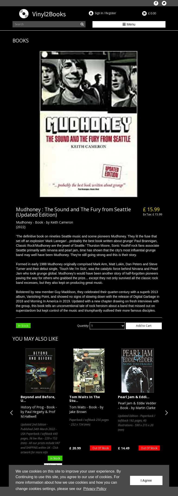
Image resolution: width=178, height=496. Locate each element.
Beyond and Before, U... (38, 398)
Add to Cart (143, 326)
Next (165, 412)
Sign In (99, 13)
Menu (129, 24)
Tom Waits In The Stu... (84, 398)
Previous (12, 412)
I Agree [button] (146, 480)
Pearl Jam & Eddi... (133, 396)
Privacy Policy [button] (94, 489)
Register (110, 13)
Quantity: (83, 326)
